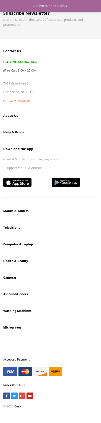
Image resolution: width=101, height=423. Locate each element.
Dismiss (62, 6)
